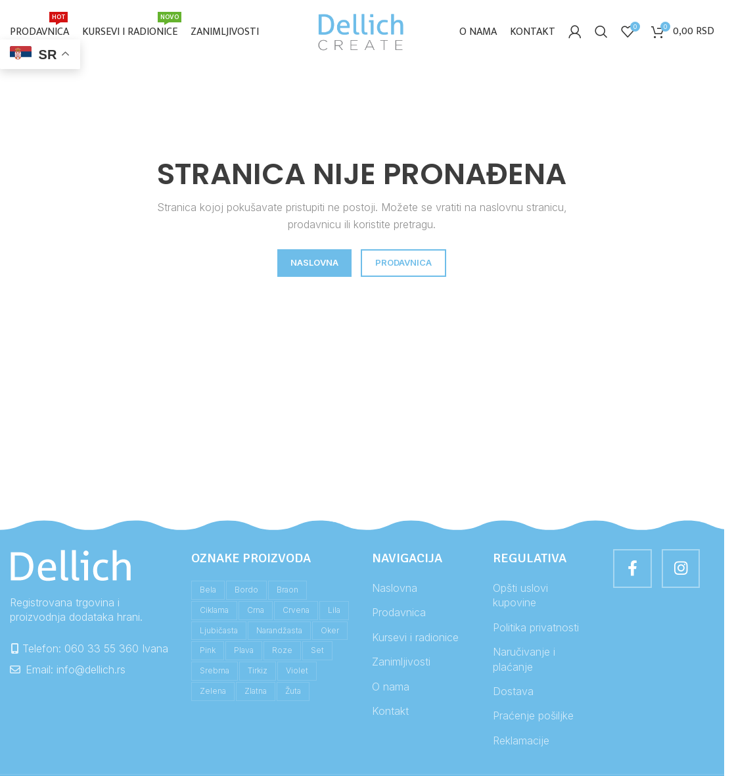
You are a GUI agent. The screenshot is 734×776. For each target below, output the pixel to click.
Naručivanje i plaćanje (524, 661)
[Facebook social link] (633, 571)
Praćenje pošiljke (533, 718)
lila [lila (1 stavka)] (334, 612)
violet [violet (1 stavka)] (297, 673)
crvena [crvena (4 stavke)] (296, 612)
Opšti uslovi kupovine (520, 598)
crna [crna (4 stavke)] (255, 612)
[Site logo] (362, 31)
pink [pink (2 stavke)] (208, 653)
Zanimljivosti (401, 664)
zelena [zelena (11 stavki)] (213, 693)
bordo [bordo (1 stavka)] (246, 592)
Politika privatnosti (536, 629)
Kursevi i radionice (415, 639)
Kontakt (390, 712)
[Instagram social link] (682, 571)
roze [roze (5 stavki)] (282, 653)
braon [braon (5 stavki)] (287, 592)
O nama (390, 688)
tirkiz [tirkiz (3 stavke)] (257, 673)
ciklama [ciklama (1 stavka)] (214, 612)
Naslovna (394, 590)
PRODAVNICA (403, 265)
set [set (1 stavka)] (317, 653)
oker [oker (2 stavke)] (330, 632)
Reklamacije (521, 742)
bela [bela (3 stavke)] (208, 592)
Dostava (513, 693)
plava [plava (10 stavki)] (244, 653)
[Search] (601, 33)
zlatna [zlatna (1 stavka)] (255, 693)
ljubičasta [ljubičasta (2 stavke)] (219, 632)
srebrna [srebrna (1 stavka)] (214, 673)
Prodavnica (399, 614)
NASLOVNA (314, 265)
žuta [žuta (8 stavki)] (293, 693)
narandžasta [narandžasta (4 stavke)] (279, 632)
